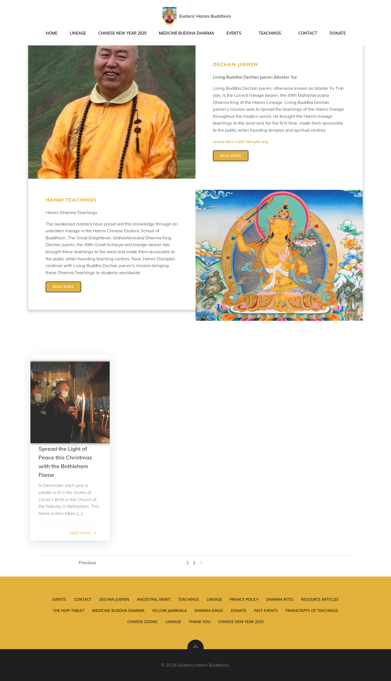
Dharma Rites (280, 599)
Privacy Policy (244, 599)
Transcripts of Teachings (311, 610)
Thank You (199, 621)
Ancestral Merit (154, 599)
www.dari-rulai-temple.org (240, 141)
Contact (307, 33)
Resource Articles (320, 599)
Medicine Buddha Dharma (186, 33)
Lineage (78, 33)
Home (51, 33)
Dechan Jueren (114, 599)
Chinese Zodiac (142, 621)
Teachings (272, 33)
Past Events (266, 610)
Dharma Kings (208, 610)
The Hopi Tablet (68, 610)
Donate (338, 33)
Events (236, 33)
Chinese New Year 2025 (122, 33)
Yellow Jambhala (169, 610)
